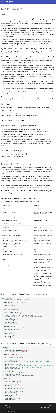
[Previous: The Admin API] (8, 407)
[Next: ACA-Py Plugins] (48, 407)
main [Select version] (17, 2)
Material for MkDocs (10, 411)
